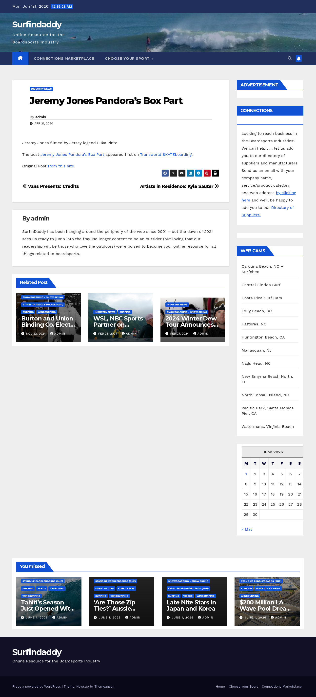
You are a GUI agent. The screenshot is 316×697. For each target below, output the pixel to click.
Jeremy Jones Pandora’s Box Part (106, 100)
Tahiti (42, 588)
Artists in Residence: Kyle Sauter (179, 186)
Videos (187, 596)
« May (247, 529)
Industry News (41, 88)
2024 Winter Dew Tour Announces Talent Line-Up (191, 324)
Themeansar (104, 686)
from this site (61, 166)
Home (220, 686)
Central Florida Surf (261, 284)
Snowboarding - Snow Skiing (43, 297)
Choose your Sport (128, 58)
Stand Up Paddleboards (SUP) (43, 304)
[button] (290, 58)
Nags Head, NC (256, 363)
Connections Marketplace (64, 58)
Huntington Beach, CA (263, 337)
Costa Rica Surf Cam (262, 298)
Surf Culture (104, 588)
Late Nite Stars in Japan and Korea (191, 605)
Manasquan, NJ (257, 350)
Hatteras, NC (254, 324)
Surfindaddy (36, 24)
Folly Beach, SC (257, 311)
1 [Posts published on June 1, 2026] (246, 474)
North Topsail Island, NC (265, 395)
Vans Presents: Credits (50, 186)
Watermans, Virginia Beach (268, 426)
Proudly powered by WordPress (37, 686)
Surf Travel (126, 588)
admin (40, 117)
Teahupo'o (57, 588)
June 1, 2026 (37, 617)
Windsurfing (47, 312)
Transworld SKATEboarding (166, 154)
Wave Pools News (268, 588)
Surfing (28, 312)
